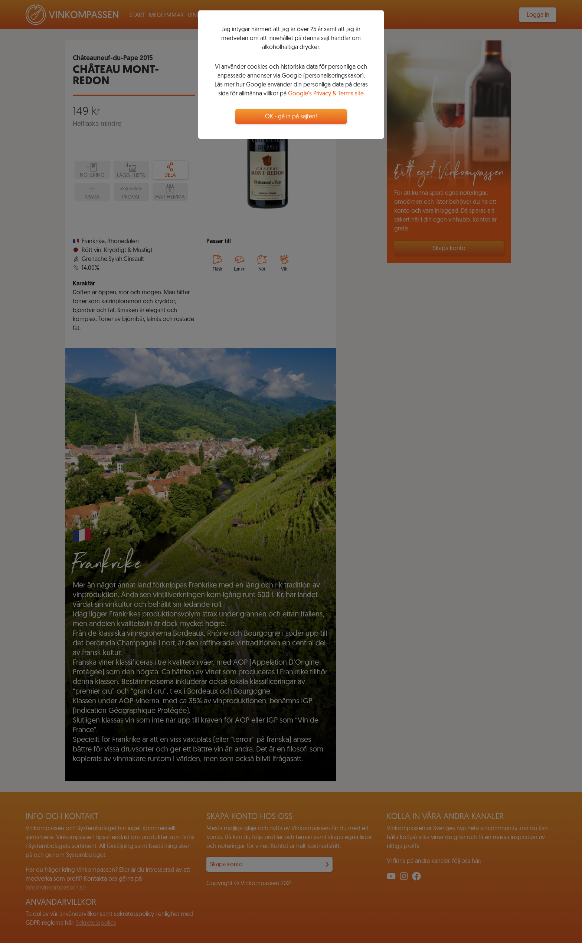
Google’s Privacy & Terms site (326, 94)
